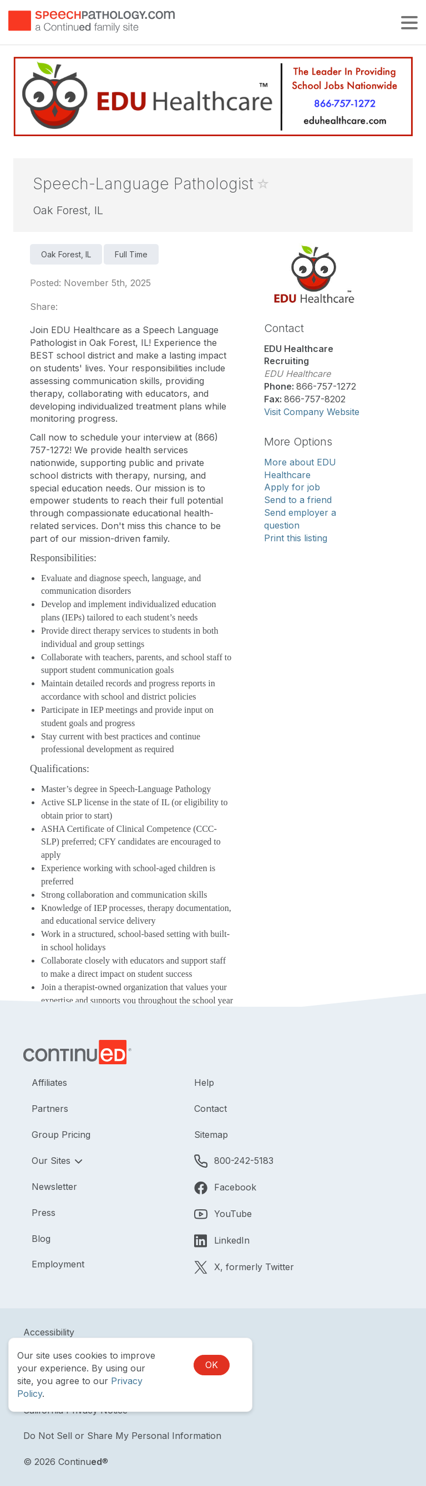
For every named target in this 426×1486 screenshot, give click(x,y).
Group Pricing (61, 1134)
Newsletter (54, 1186)
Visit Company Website (311, 411)
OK (211, 1364)
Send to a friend (298, 499)
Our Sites (52, 1160)
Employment (58, 1264)
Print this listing (295, 537)
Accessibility (48, 1332)
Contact (210, 1108)
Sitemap (211, 1134)
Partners (50, 1108)
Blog (41, 1238)
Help (204, 1082)
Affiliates (49, 1082)
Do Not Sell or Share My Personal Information (122, 1435)
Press (43, 1212)
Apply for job (292, 487)
